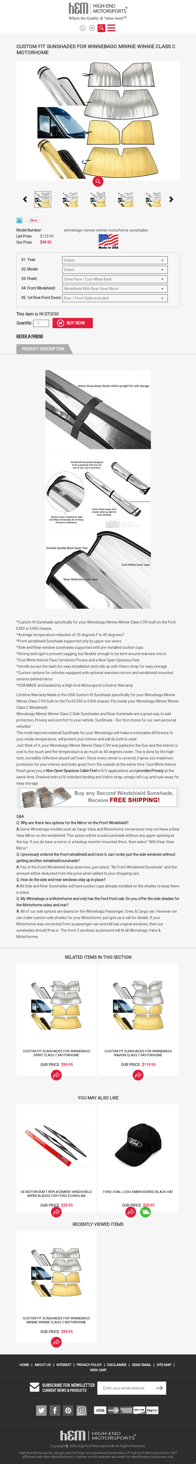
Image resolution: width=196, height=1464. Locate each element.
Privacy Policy (89, 1365)
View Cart (98, 1370)
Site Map (164, 1365)
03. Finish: (29, 279)
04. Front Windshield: (38, 288)
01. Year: (28, 260)
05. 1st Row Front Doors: (41, 298)
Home (24, 1365)
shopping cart (92, 28)
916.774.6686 (83, 28)
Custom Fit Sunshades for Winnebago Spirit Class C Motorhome (56, 1053)
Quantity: (24, 323)
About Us (43, 1365)
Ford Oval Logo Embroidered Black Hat (138, 1192)
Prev (24, 199)
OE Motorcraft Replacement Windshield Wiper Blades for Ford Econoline (56, 1194)
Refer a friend (29, 336)
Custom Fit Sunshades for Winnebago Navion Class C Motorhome (138, 1053)
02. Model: (29, 269)
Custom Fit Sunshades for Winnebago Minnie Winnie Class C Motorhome (56, 1320)
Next (171, 199)
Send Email (141, 1365)
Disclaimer (116, 1365)
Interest (63, 1365)
